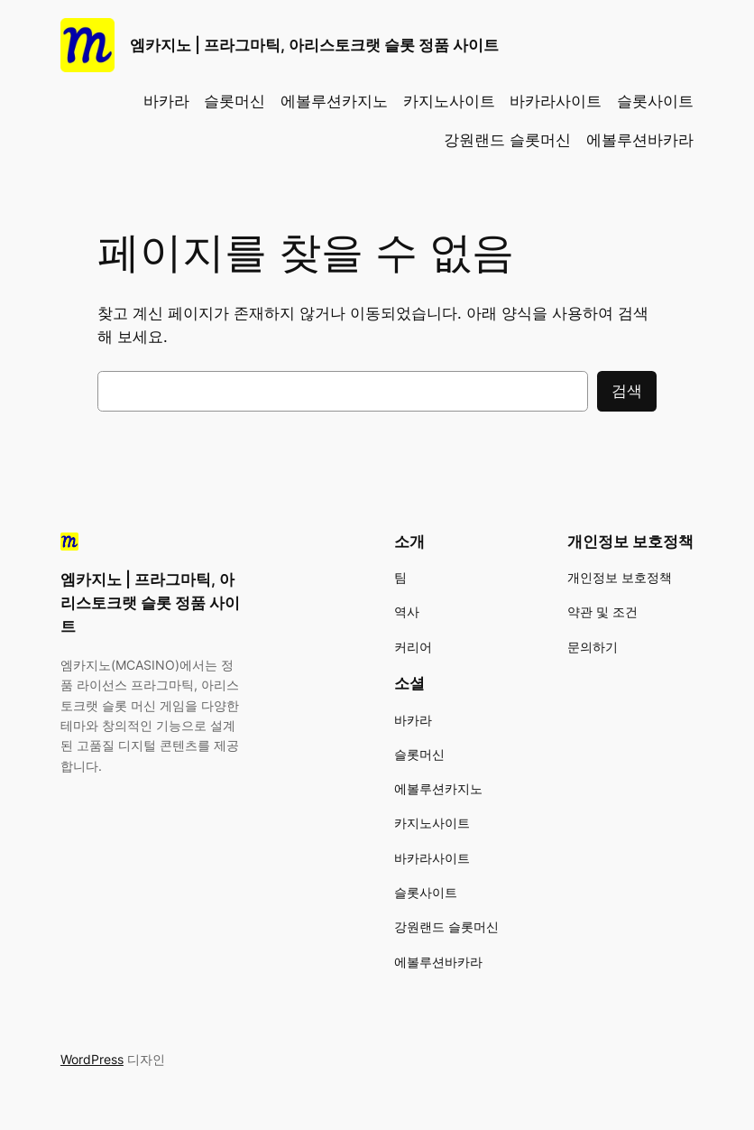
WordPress (92, 1059)
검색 (626, 391)
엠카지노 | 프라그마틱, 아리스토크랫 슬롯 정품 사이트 (314, 45)
